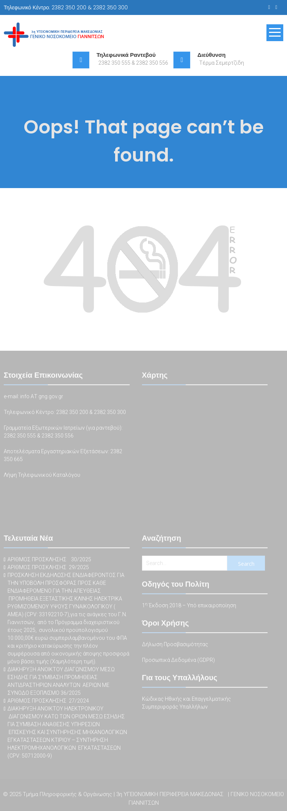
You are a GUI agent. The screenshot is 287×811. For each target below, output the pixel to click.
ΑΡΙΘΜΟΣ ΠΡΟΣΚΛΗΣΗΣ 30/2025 (49, 560)
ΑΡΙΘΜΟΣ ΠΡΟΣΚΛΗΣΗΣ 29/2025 (48, 568)
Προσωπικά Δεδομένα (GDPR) (178, 661)
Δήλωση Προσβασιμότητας (175, 645)
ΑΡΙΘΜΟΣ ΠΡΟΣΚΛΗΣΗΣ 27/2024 (48, 701)
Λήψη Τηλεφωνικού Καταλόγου (42, 476)
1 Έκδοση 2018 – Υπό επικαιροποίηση (189, 606)
